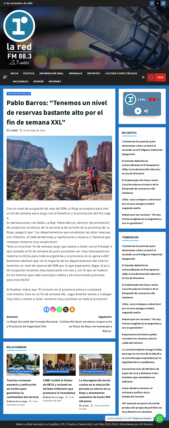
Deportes (93, 73)
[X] (66, 309)
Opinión (38, 81)
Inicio (14, 73)
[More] (72, 309)
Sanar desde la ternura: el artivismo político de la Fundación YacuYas (137, 392)
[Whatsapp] (59, 309)
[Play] (138, 111)
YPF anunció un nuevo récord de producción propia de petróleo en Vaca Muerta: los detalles (142, 407)
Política (28, 73)
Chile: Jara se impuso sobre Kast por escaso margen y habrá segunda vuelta (141, 203)
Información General (19, 93)
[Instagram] (53, 309)
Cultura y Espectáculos (121, 73)
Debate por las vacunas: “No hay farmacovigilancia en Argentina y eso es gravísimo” (142, 219)
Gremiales (75, 73)
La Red (13, 130)
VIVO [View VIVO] (155, 77)
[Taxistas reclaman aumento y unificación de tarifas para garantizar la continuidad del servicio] (23, 365)
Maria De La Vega (18, 401)
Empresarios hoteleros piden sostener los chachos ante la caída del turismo (139, 338)
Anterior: (33, 322)
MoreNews (127, 424)
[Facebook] (46, 309)
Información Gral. (51, 73)
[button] (5, 77)
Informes (55, 81)
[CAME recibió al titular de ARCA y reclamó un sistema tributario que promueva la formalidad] (59, 365)
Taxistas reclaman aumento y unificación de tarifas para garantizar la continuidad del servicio (23, 388)
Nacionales (20, 81)
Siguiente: (85, 324)
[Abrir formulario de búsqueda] (143, 77)
